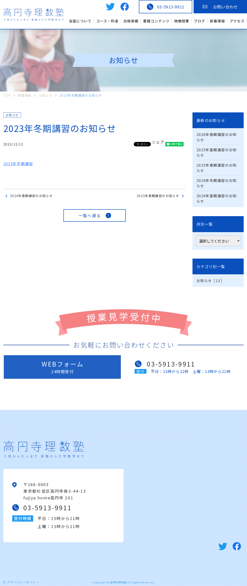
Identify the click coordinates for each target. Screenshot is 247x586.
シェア (158, 142)
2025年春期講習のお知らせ (216, 167)
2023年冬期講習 (18, 163)
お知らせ (12, 115)
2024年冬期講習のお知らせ (216, 183)
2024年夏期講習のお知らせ (216, 198)
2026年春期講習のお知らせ (216, 137)
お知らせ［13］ (210, 280)
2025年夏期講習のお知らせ (216, 152)
